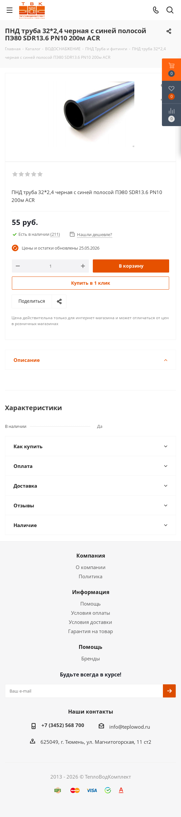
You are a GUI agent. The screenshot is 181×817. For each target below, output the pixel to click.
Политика (90, 576)
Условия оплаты (90, 612)
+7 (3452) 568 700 (62, 725)
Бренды (90, 658)
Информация (90, 592)
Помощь (90, 603)
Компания (90, 555)
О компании (91, 567)
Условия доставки (90, 622)
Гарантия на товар (90, 631)
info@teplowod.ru (129, 726)
